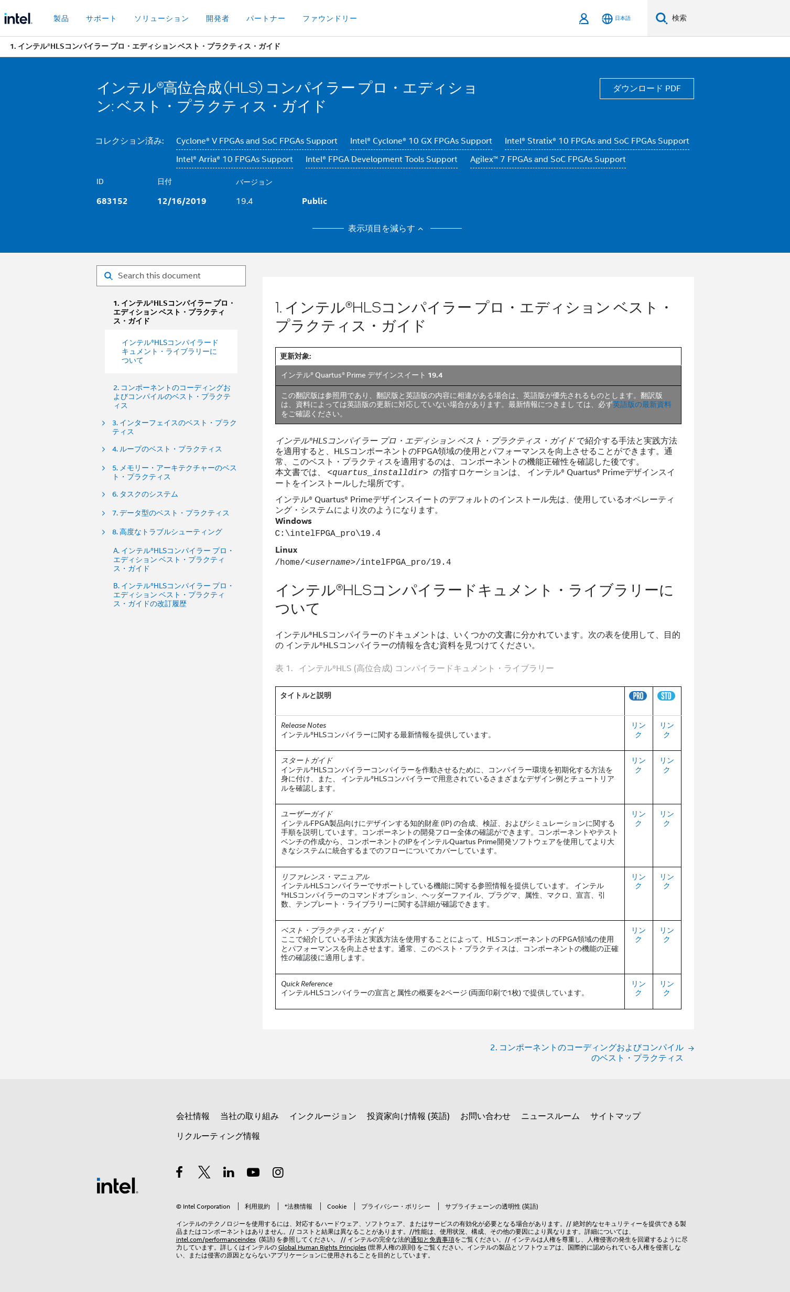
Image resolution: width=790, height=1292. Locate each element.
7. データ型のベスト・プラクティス (171, 513)
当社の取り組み (249, 1116)
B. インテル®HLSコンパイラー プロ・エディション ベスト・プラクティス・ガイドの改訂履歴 (173, 595)
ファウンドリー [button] (330, 18)
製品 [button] (61, 18)
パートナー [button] (266, 18)
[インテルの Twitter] (205, 1174)
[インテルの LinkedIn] (229, 1174)
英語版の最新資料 (642, 404)
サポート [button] (101, 18)
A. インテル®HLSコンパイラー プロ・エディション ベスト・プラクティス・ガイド (173, 559)
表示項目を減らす (387, 228)
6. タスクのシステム (145, 494)
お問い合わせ (485, 1116)
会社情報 (193, 1116)
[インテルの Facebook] (180, 1174)
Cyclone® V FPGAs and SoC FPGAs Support (257, 141)
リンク (638, 729)
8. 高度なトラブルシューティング (167, 531)
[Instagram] (278, 1174)
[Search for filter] (171, 275)
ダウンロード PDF (647, 88)
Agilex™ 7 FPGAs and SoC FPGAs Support (548, 159)
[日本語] (616, 19)
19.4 (244, 201)
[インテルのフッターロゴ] (117, 1185)
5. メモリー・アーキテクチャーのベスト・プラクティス (174, 472)
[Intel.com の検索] (729, 18)
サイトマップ (615, 1116)
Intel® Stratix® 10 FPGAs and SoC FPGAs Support (597, 141)
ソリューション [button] (161, 18)
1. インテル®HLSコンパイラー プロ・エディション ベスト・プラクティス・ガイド (174, 312)
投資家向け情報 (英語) (408, 1116)
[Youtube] (254, 1174)
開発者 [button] (218, 18)
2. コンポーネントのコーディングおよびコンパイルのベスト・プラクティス (172, 396)
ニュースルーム (550, 1116)
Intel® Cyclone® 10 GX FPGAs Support (421, 141)
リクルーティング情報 (218, 1136)
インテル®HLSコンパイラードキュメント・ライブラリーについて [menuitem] (170, 351)
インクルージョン (322, 1116)
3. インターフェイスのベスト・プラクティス (174, 427)
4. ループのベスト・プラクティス (167, 449)
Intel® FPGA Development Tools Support (382, 159)
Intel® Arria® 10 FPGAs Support (234, 159)
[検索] (662, 18)
